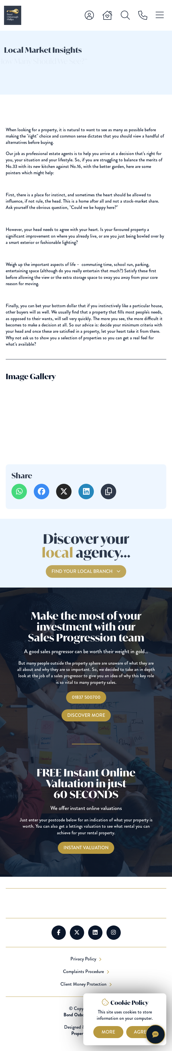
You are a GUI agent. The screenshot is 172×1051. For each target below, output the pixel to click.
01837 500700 (86, 697)
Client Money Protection (84, 984)
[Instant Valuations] (86, 848)
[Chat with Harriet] (155, 1034)
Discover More (86, 715)
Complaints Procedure (84, 971)
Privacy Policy (83, 959)
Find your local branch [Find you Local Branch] (83, 578)
